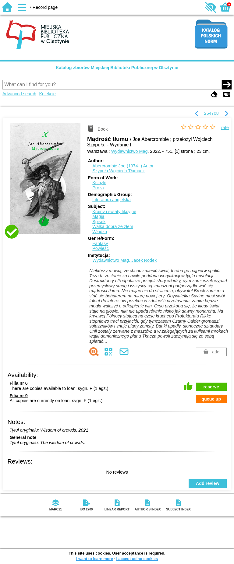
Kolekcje (47, 93)
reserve (211, 386)
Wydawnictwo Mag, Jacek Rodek (124, 260)
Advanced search (19, 93)
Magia (98, 216)
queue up (211, 399)
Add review (207, 483)
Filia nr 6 (19, 383)
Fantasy (100, 243)
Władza (99, 231)
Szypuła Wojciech (118, 170)
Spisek (98, 221)
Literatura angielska (111, 199)
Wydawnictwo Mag (129, 151)
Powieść (100, 248)
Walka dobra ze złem (112, 226)
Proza (98, 187)
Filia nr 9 (19, 395)
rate (225, 127)
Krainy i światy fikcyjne (114, 211)
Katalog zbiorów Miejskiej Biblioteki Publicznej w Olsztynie (117, 67)
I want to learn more (94, 558)
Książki (99, 182)
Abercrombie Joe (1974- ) (123, 165)
